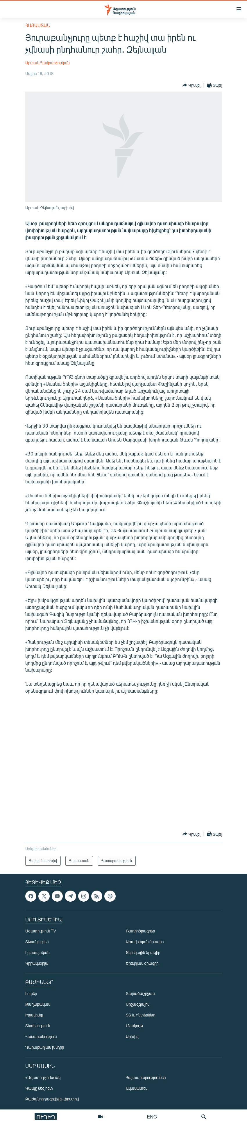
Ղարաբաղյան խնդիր (44, 1047)
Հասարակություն (41, 1036)
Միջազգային (137, 1004)
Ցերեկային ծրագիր (143, 952)
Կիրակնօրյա (37, 963)
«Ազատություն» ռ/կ (42, 1077)
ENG (152, 1116)
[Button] (191, 85)
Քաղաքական (37, 1004)
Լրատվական (37, 952)
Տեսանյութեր (37, 941)
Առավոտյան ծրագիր (145, 941)
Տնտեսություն (37, 1025)
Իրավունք (34, 1014)
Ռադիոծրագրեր (140, 930)
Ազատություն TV (40, 930)
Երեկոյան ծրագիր (142, 963)
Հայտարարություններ (146, 1077)
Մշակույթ (134, 1025)
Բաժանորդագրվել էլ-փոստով (52, 1098)
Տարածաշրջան (140, 993)
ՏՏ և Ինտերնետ (140, 1014)
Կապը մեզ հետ (39, 1088)
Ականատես (136, 1088)
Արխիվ (132, 1036)
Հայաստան (37, 25)
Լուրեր (31, 993)
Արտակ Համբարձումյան (47, 62)
